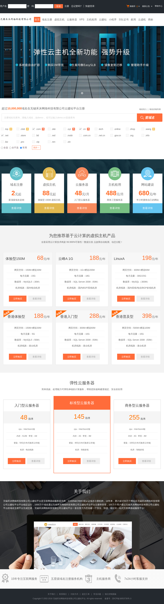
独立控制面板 (110, 594)
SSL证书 (124, 19)
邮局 (133, 19)
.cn (86, 129)
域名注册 (47, 19)
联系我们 (63, 594)
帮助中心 (158, 6)
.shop (132, 129)
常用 (23, 147)
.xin (69, 142)
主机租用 (92, 19)
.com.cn (87, 135)
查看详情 (16, 208)
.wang (150, 129)
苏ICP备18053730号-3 (121, 598)
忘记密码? (76, 6)
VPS (81, 19)
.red (53, 135)
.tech (100, 129)
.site (53, 129)
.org (131, 135)
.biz (6, 142)
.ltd (37, 135)
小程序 (113, 19)
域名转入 (143, 109)
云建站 (103, 19)
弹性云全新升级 (82, 59)
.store (23, 135)
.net (6, 135)
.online (117, 129)
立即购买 (17, 298)
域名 (46, 504)
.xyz (71, 129)
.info (147, 135)
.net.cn (101, 135)
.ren (53, 142)
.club (24, 129)
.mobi (70, 135)
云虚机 (142, 19)
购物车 (133, 6)
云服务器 (72, 19)
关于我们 (51, 594)
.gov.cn (117, 135)
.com (40, 129)
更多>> (36, 147)
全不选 (13, 147)
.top (8, 129)
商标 (150, 19)
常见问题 (97, 594)
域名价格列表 (155, 109)
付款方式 (74, 594)
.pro (22, 142)
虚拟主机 (59, 19)
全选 (4, 147)
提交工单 (86, 594)
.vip (37, 142)
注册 (67, 6)
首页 (37, 19)
